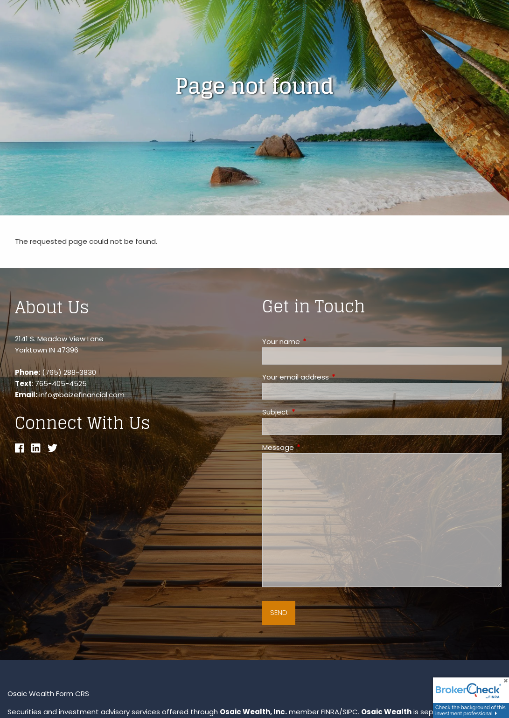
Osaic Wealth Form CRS (48, 693)
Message (313, 447)
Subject (311, 412)
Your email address (331, 377)
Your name (316, 341)
